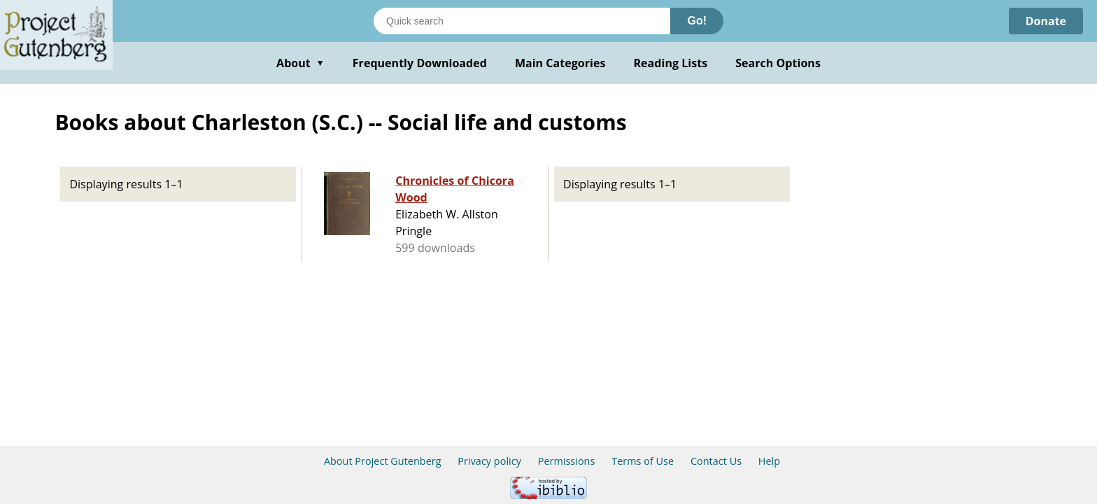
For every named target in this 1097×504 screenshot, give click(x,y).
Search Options (778, 63)
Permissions (566, 461)
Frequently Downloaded (420, 63)
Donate (1045, 21)
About (300, 63)
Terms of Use (642, 461)
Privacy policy (489, 461)
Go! (697, 21)
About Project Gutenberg (382, 461)
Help (769, 461)
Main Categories (560, 63)
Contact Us (716, 461)
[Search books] (522, 21)
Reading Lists (671, 63)
